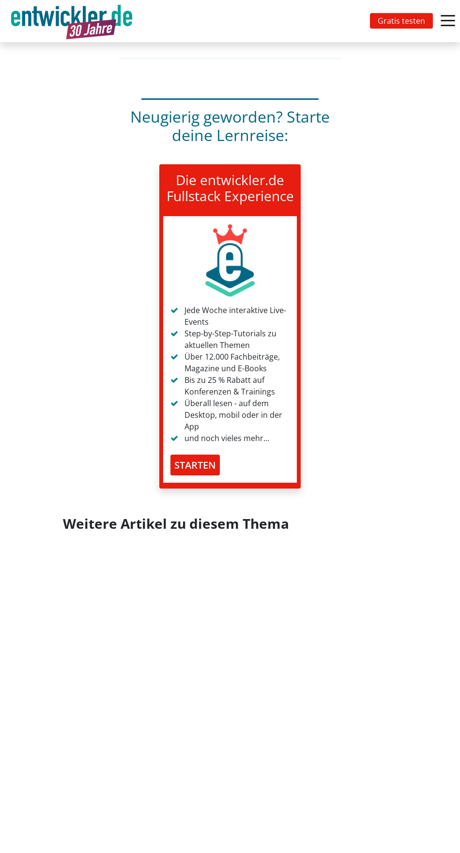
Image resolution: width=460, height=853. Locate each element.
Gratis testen (401, 21)
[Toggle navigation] (73, 21)
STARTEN (195, 465)
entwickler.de (71, 23)
